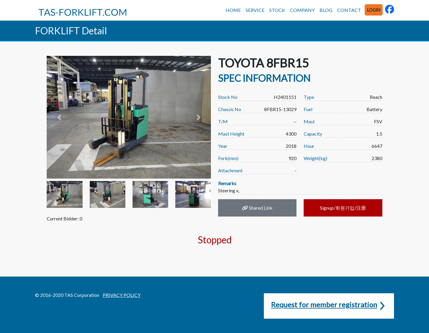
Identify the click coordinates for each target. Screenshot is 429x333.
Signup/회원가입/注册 (343, 208)
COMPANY (302, 10)
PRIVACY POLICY (122, 295)
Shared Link (257, 208)
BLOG (326, 10)
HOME (233, 10)
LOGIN (373, 10)
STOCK (277, 10)
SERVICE (255, 10)
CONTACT (349, 10)
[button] (59, 117)
